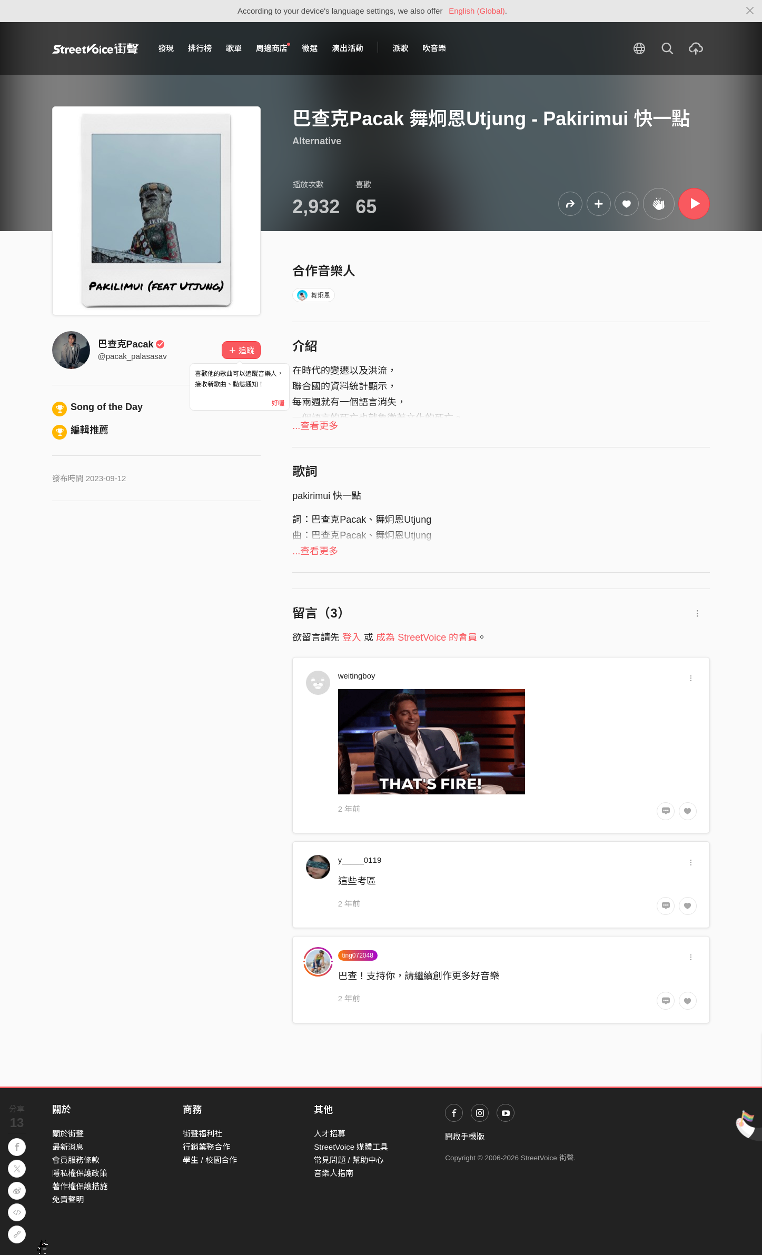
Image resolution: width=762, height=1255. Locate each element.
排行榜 (200, 48)
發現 (166, 48)
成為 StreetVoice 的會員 (426, 637)
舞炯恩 (314, 295)
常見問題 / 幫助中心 (349, 1160)
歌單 (234, 48)
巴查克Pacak (131, 344)
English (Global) (477, 10)
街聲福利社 (202, 1133)
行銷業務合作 (206, 1146)
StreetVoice (95, 48)
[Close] (750, 11)
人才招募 (329, 1133)
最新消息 (68, 1146)
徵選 (310, 48)
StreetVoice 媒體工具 (351, 1146)
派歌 (400, 48)
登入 (351, 637)
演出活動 (347, 48)
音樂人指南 (333, 1173)
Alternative (316, 141)
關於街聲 (68, 1133)
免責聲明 (68, 1199)
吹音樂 (434, 48)
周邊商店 (273, 48)
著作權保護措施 (79, 1186)
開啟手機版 (464, 1136)
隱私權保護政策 (79, 1173)
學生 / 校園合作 (210, 1160)
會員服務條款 (76, 1160)
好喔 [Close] (278, 403)
